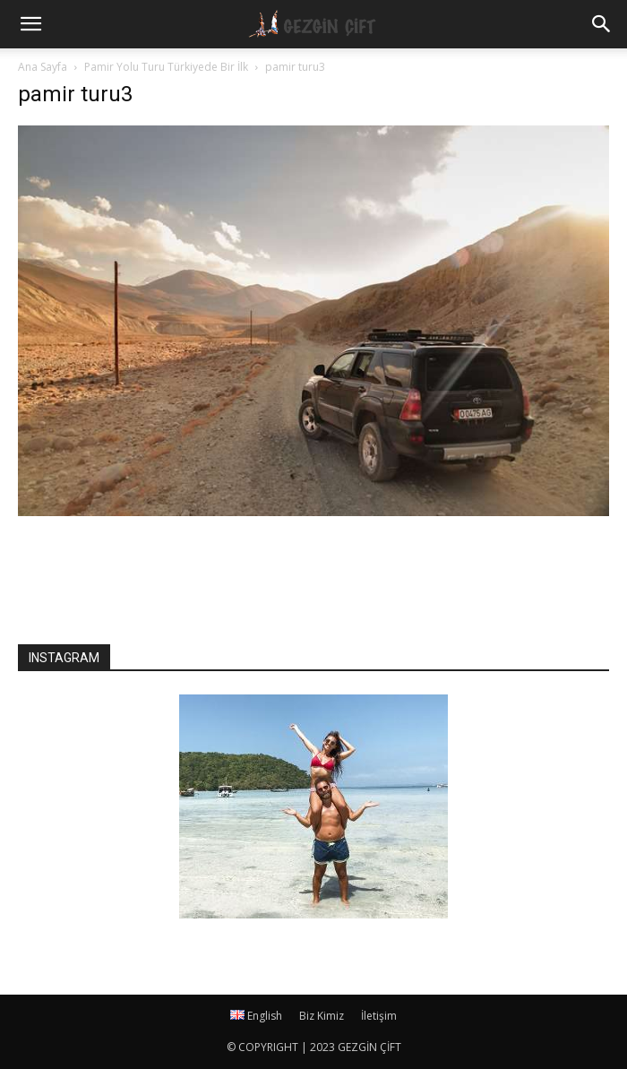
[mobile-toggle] (30, 24)
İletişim (379, 1015)
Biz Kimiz (321, 1015)
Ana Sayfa (42, 66)
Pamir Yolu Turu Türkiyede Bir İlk (166, 66)
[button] (602, 24)
